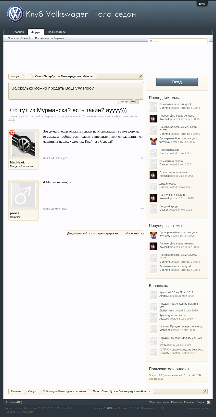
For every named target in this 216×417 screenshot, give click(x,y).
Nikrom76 (165, 352)
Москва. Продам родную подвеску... (181, 326)
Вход (202, 3)
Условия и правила (199, 408)
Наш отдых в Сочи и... (173, 194)
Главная (18, 31)
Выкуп (134, 101)
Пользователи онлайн (169, 369)
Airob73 (164, 295)
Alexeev (164, 318)
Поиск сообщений (19, 38)
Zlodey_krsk (166, 310)
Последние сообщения (49, 38)
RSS (208, 402)
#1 (142, 158)
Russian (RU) (14, 402)
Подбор (124, 101)
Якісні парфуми (168, 149)
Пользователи (56, 31)
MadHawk (122, 116)
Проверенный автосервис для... (179, 138)
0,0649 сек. (110, 408)
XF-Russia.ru (25, 411)
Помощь (176, 402)
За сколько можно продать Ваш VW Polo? (53, 88)
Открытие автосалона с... (175, 172)
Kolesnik (164, 119)
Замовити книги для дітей (175, 104)
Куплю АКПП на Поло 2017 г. (177, 292)
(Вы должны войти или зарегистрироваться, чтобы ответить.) (105, 233)
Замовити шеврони (171, 161)
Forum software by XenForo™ (39, 408)
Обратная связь (159, 402)
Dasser (163, 153)
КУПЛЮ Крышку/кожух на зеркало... (181, 349)
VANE (162, 344)
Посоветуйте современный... (177, 115)
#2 (142, 208)
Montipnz (164, 329)
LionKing (164, 107)
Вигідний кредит (169, 206)
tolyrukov (164, 141)
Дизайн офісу (167, 183)
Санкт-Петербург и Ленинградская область (56, 116)
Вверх (200, 402)
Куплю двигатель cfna (172, 315)
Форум (35, 32)
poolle (14, 213)
